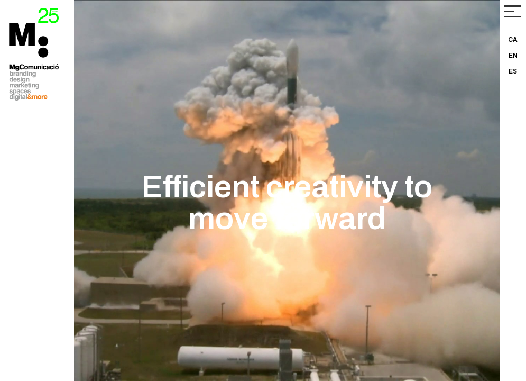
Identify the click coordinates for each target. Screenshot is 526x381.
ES (513, 71)
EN (513, 55)
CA (513, 39)
